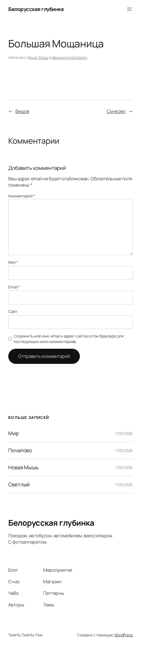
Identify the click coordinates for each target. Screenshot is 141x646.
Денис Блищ (37, 57)
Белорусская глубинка (36, 9)
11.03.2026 (124, 433)
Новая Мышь (23, 467)
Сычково (116, 111)
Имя (13, 262)
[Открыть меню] (129, 9)
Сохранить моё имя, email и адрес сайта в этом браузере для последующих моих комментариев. (68, 338)
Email (14, 287)
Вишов (22, 111)
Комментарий (21, 195)
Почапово (20, 450)
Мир (13, 433)
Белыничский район (69, 57)
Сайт (12, 311)
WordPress (123, 634)
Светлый (19, 484)
